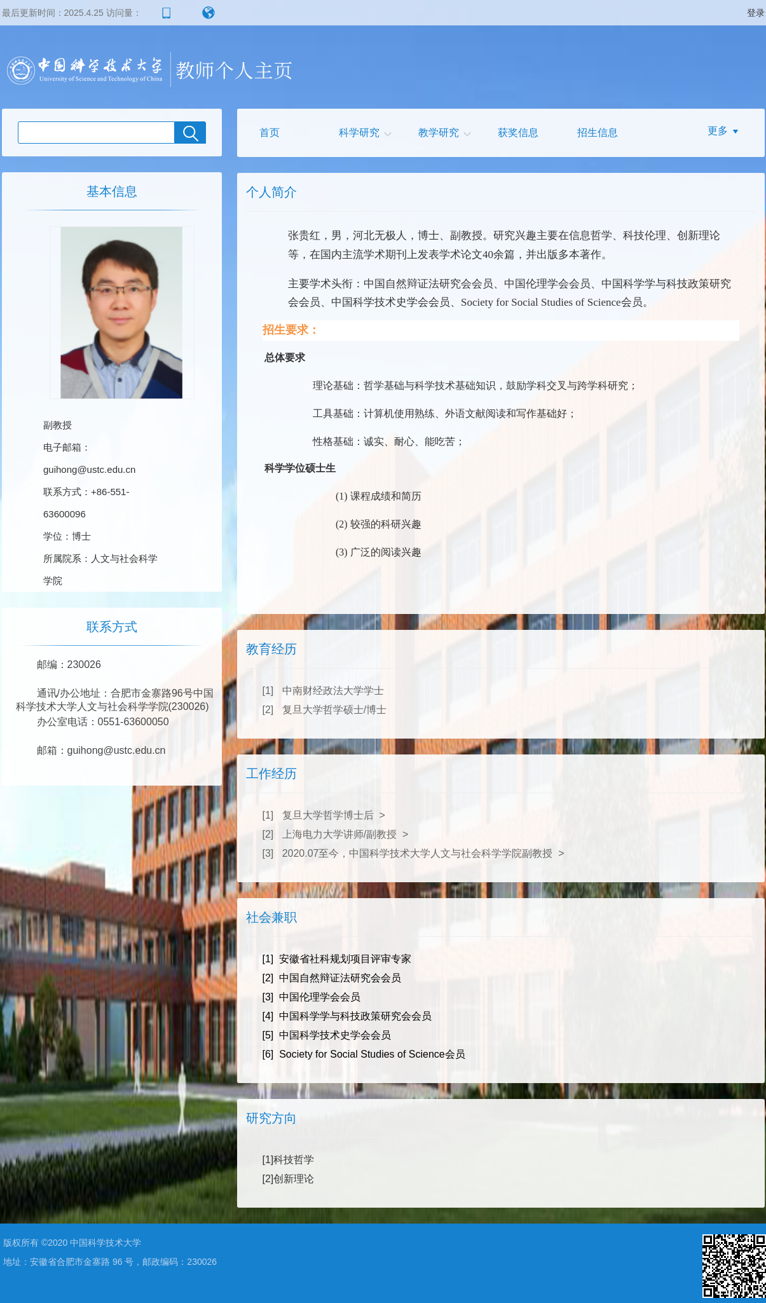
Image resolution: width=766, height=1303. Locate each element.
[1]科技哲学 (289, 1159)
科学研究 (359, 132)
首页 (269, 132)
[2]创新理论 (289, 1178)
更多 (718, 130)
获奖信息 (518, 132)
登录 (756, 13)
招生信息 (597, 132)
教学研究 (438, 132)
